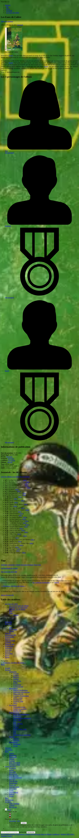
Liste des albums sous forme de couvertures (15, 477)
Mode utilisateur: (15, 823)
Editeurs (7, 652)
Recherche (8, 622)
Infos (10, 627)
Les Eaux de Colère (11, 604)
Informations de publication (18, 607)
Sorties (7, 657)
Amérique (4, 565)
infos (25, 480)
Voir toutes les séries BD (9, 572)
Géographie (9, 653)
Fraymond (11, 460)
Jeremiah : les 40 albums (17, 609)
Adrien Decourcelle (7, 595)
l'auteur (56, 582)
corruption (11, 565)
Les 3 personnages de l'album (18, 606)
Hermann (9, 457)
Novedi (10, 462)
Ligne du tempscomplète (10, 641)
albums (11, 631)
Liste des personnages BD (10, 634)
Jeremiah (20, 25)
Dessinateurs (9, 646)
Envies (7, 655)
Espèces (7, 639)
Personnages (13, 629)
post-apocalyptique (27, 565)
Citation (16, 615)
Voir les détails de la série (9, 568)
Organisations (9, 637)
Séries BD (8, 624)
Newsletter (12, 821)
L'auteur (12, 805)
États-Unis (37, 565)
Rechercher (23, 832)
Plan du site (13, 807)
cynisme (18, 565)
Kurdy (11, 55)
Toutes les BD (9, 644)
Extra (11, 613)
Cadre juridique (14, 803)
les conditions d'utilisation (41, 582)
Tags (10, 611)
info (18, 821)
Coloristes (8, 650)
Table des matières (7, 21)
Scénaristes (8, 648)
